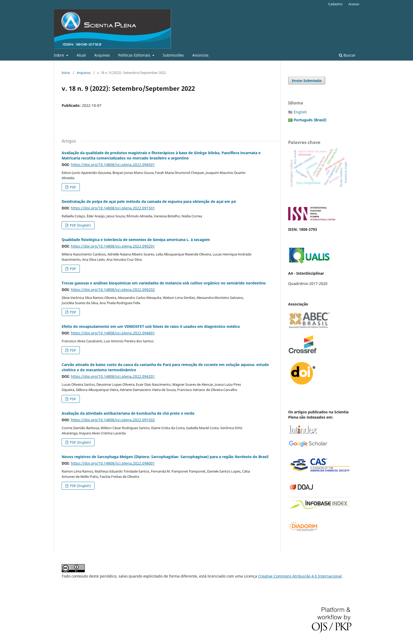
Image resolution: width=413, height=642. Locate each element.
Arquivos (102, 55)
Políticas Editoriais (134, 55)
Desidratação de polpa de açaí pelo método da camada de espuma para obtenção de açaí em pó (149, 201)
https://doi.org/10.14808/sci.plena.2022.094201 (113, 376)
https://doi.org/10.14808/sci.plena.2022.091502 (113, 419)
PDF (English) (80, 225)
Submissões (173, 55)
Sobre (59, 55)
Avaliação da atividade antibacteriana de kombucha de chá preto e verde (128, 413)
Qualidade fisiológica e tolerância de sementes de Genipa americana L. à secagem (136, 239)
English (300, 111)
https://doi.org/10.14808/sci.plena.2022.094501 (113, 164)
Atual (81, 55)
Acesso (353, 4)
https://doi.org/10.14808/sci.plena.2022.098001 (113, 463)
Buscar (347, 55)
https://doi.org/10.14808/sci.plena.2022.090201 (113, 246)
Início (66, 72)
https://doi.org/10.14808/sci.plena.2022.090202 (113, 289)
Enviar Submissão (307, 80)
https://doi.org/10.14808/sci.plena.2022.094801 (113, 332)
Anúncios (200, 55)
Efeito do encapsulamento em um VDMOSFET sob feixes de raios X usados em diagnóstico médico (151, 326)
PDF (72, 187)
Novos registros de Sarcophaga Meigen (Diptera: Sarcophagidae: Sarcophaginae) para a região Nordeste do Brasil (165, 456)
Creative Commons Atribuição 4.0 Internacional (300, 576)
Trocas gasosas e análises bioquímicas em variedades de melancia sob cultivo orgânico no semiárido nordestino (164, 282)
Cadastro (335, 4)
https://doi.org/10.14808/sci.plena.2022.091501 (113, 207)
